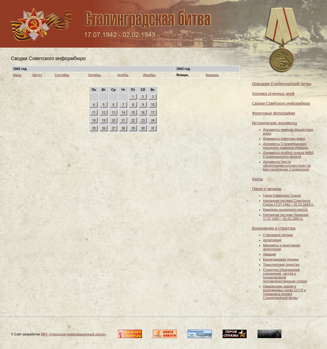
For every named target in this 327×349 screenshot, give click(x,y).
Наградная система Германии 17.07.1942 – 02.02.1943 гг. (285, 217)
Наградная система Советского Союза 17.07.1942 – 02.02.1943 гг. (288, 202)
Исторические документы (274, 123)
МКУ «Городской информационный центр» (73, 334)
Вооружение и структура (273, 228)
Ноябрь (123, 75)
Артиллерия (272, 240)
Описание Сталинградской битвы (281, 84)
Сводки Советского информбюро (281, 103)
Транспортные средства (281, 265)
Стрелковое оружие (278, 235)
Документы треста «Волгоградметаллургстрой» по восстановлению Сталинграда (287, 165)
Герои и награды (266, 189)
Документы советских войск (284, 139)
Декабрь (149, 75)
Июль (17, 75)
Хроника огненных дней (273, 93)
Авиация (269, 254)
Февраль (212, 75)
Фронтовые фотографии (273, 113)
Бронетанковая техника (281, 259)
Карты (257, 179)
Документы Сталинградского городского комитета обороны (285, 146)
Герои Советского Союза (282, 195)
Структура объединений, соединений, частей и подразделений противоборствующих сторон (285, 275)
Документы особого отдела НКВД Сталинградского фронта (288, 155)
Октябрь (94, 75)
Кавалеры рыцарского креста (285, 210)
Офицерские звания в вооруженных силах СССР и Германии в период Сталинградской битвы (284, 292)
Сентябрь (62, 75)
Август (37, 75)
